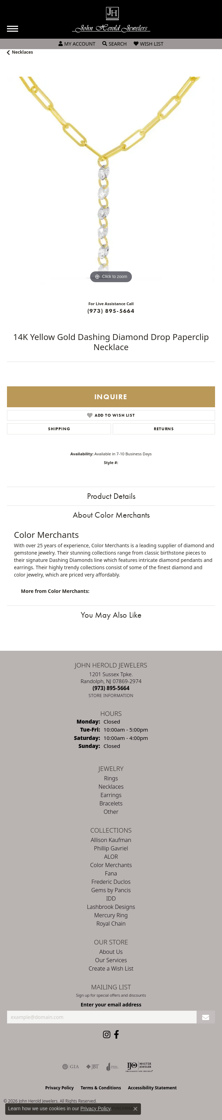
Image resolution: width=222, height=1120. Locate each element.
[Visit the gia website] (70, 1066)
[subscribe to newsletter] (206, 1017)
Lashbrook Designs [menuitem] (111, 907)
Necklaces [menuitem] (111, 786)
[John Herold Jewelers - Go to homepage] (111, 19)
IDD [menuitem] (111, 898)
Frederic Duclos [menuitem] (111, 882)
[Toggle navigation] (12, 29)
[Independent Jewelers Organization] (139, 1066)
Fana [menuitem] (111, 873)
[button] (76, 44)
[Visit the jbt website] (92, 1066)
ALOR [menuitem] (111, 856)
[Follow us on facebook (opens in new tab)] (116, 1034)
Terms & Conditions (101, 1088)
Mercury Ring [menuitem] (111, 915)
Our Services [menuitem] (111, 960)
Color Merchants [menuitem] (111, 865)
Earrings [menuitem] (111, 795)
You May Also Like (111, 614)
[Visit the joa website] (112, 1066)
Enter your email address (111, 1004)
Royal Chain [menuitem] (111, 923)
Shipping (59, 429)
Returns (164, 429)
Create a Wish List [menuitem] (111, 968)
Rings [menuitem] (111, 778)
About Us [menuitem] (111, 952)
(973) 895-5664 (111, 311)
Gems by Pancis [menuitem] (111, 890)
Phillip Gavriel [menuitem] (111, 848)
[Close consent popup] (135, 1109)
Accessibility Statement (152, 1088)
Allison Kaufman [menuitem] (111, 840)
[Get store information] (111, 695)
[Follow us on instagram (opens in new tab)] (106, 1034)
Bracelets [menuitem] (111, 803)
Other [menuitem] (111, 812)
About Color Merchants (111, 514)
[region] (111, 181)
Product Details (111, 496)
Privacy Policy (59, 1088)
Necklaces (22, 52)
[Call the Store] (111, 688)
